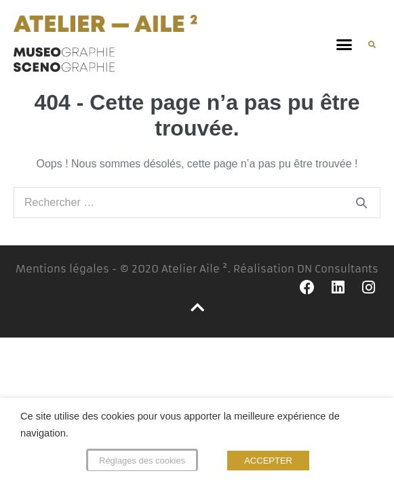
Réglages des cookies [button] (142, 460)
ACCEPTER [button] (268, 460)
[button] (344, 45)
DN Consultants (337, 268)
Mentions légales (62, 268)
